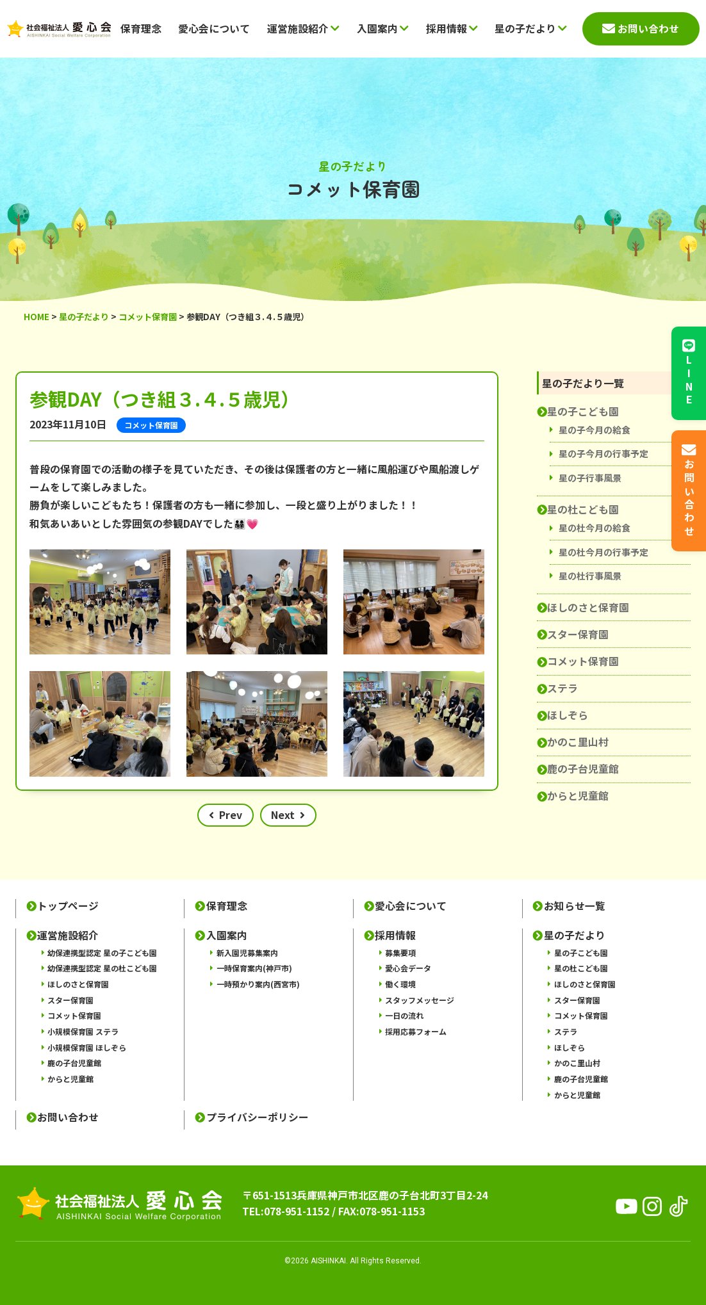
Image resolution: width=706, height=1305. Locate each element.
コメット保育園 (583, 661)
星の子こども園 (583, 411)
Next (283, 814)
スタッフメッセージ (419, 999)
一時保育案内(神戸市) (254, 967)
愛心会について (214, 28)
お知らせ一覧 (574, 906)
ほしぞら (567, 715)
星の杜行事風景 (590, 575)
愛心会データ (408, 967)
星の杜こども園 (583, 509)
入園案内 (383, 28)
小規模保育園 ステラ (83, 1031)
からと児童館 (578, 795)
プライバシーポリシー (257, 1117)
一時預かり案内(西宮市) (258, 983)
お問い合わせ (68, 1117)
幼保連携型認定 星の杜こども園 (102, 967)
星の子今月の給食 (594, 429)
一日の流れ (404, 1015)
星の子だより (531, 28)
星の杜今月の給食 (594, 527)
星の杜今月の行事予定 (603, 552)
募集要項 (400, 952)
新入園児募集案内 (247, 952)
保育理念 (140, 28)
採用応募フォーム (416, 1031)
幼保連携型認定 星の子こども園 (102, 952)
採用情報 (452, 28)
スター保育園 (578, 634)
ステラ (562, 688)
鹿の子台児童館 (583, 768)
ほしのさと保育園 (588, 607)
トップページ (68, 906)
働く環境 (400, 983)
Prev (230, 814)
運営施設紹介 (303, 28)
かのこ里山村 (578, 741)
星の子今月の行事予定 (603, 453)
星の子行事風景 (590, 477)
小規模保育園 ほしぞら (86, 1047)
